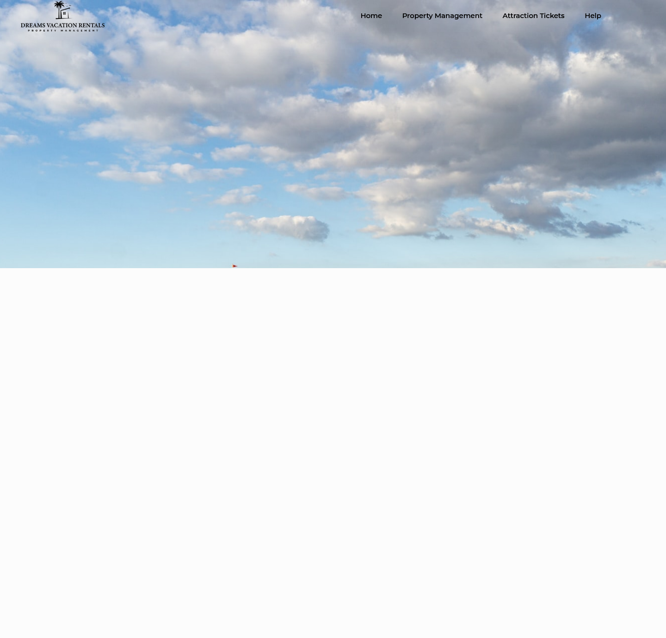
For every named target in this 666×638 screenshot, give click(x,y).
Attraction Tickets (534, 15)
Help (593, 15)
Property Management (442, 15)
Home (371, 15)
